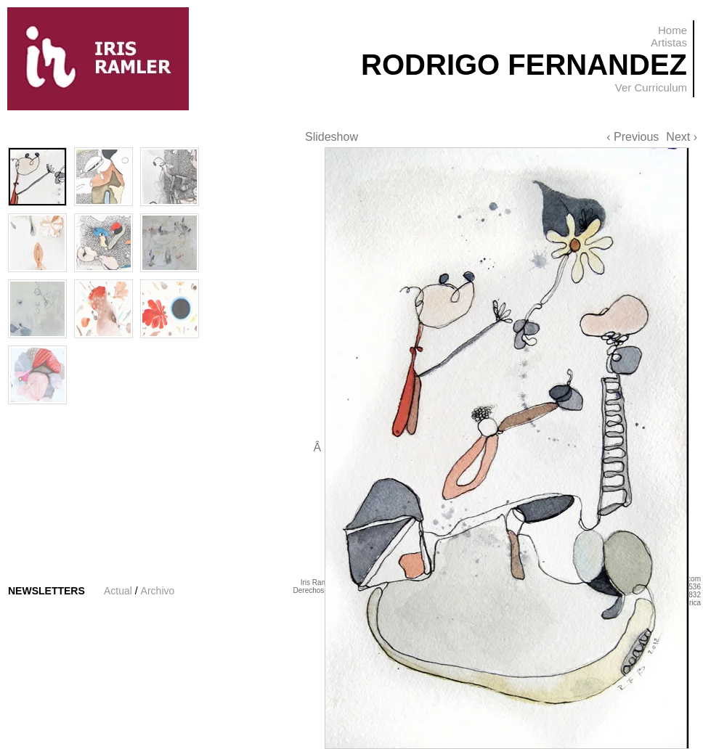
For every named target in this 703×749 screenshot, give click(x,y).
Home (672, 30)
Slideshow (331, 137)
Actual (118, 591)
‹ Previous (632, 137)
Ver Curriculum (651, 87)
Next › (681, 137)
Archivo (158, 591)
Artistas (669, 42)
